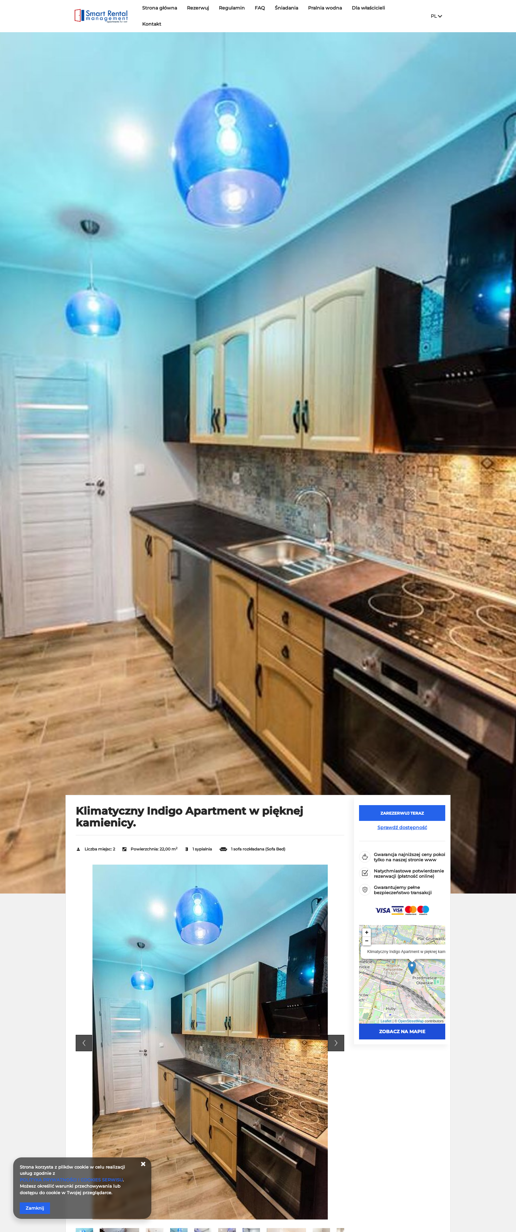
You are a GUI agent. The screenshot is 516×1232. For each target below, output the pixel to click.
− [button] (367, 941)
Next (336, 1043)
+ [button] (367, 933)
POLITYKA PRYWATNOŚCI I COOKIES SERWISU (71, 1179)
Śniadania (286, 15)
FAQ (260, 15)
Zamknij (35, 1208)
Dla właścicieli (368, 15)
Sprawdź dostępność (402, 827)
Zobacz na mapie (402, 1031)
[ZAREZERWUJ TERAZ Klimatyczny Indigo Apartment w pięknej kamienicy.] (402, 813)
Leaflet (386, 1021)
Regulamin (232, 15)
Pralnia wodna (325, 15)
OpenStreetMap (411, 1021)
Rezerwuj (198, 15)
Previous (84, 1043)
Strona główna (159, 15)
